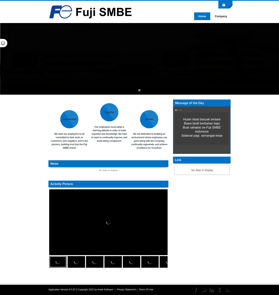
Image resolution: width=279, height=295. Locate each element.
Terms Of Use (146, 289)
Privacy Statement (126, 289)
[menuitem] (220, 16)
